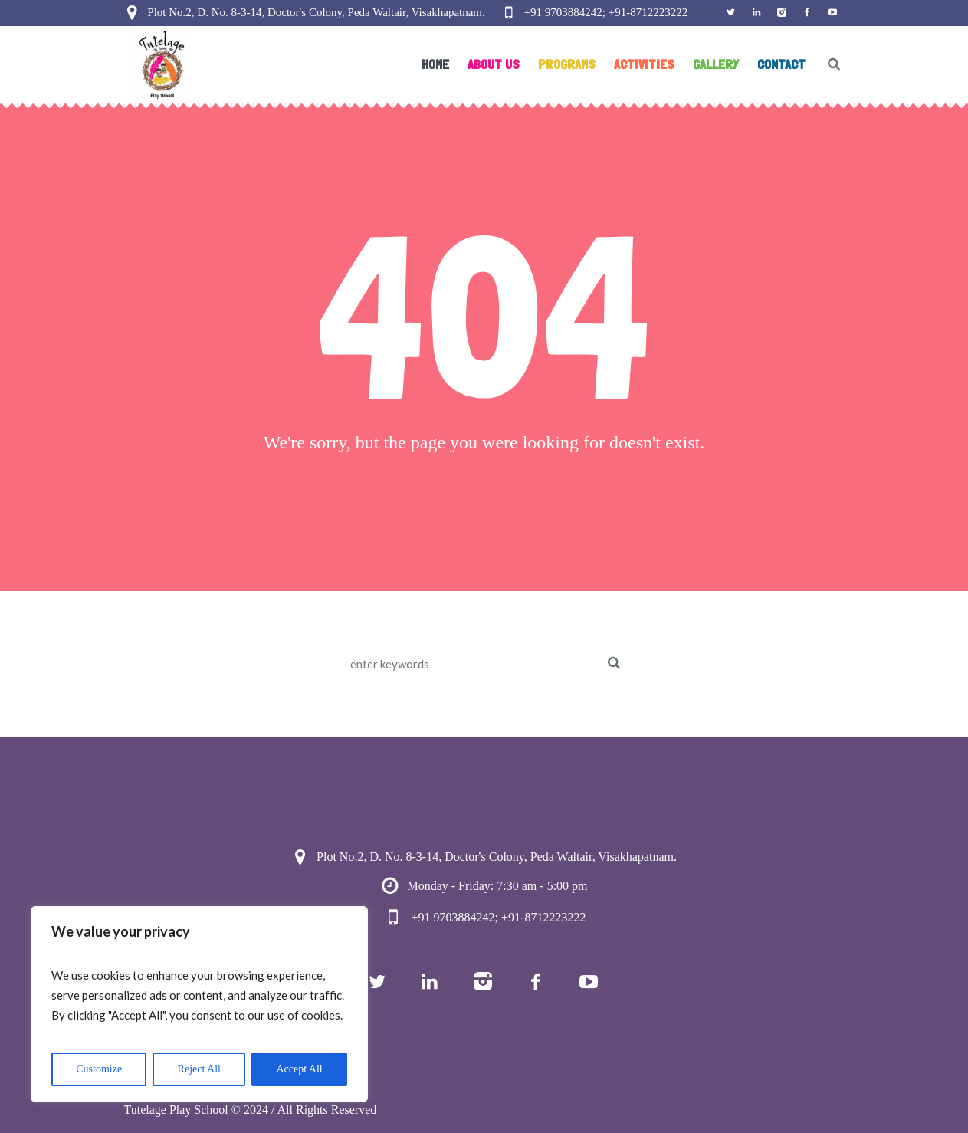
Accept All (299, 1069)
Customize (99, 1069)
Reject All (199, 1069)
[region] (199, 1004)
